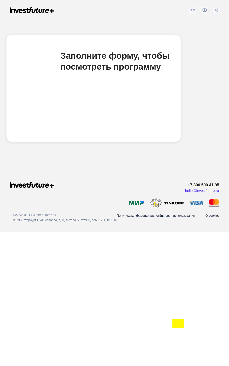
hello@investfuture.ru (202, 191)
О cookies (212, 215)
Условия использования (177, 215)
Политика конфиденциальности (140, 215)
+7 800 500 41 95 (203, 185)
